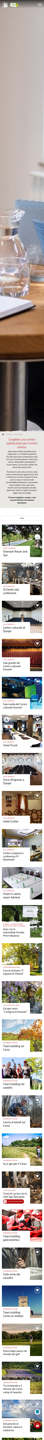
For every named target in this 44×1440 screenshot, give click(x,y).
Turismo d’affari (18, 434)
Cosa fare (9, 434)
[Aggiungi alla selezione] (37, 529)
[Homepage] (5, 5)
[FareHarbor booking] (37, 1425)
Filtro (22, 518)
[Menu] (39, 4)
